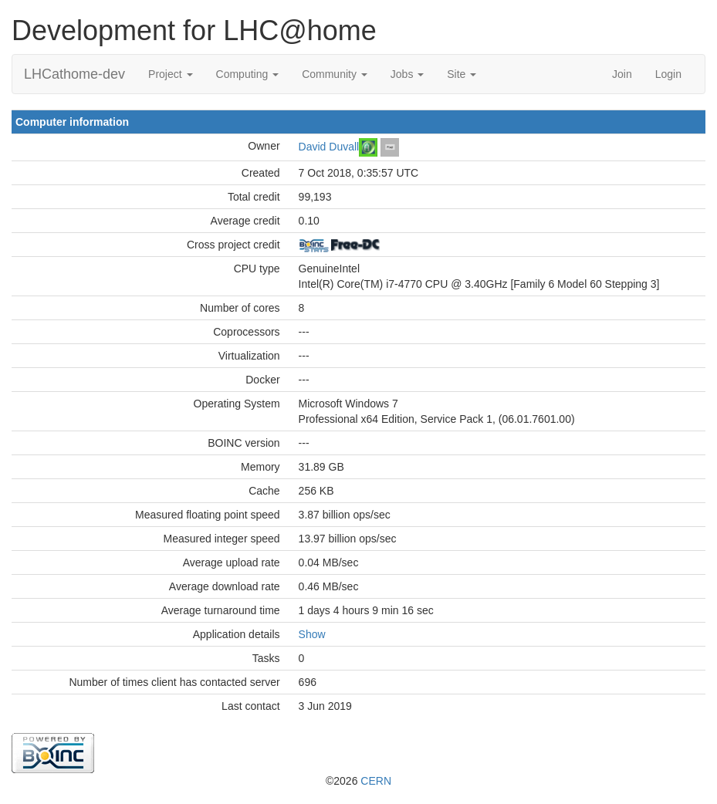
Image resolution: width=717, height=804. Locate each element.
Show (312, 634)
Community (334, 74)
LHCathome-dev (74, 74)
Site (461, 74)
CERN (375, 781)
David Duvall (329, 146)
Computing (247, 74)
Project (170, 74)
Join (622, 74)
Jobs (407, 74)
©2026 (358, 781)
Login (668, 74)
